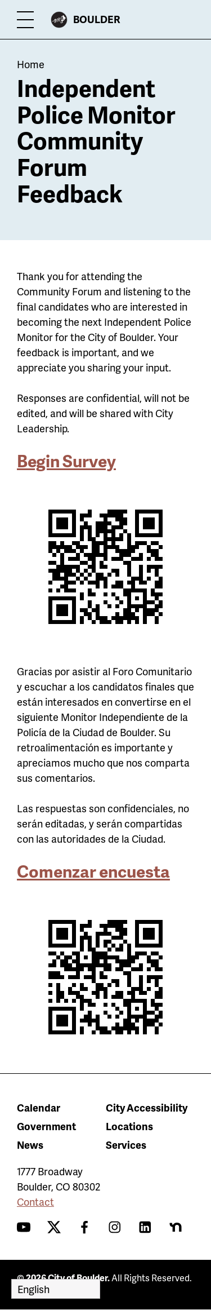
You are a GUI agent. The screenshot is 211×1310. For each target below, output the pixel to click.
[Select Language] (55, 1289)
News (30, 1145)
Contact (35, 1201)
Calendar (38, 1107)
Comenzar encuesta (93, 871)
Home (30, 64)
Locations (129, 1126)
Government (46, 1126)
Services (126, 1145)
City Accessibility (146, 1107)
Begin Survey (66, 460)
